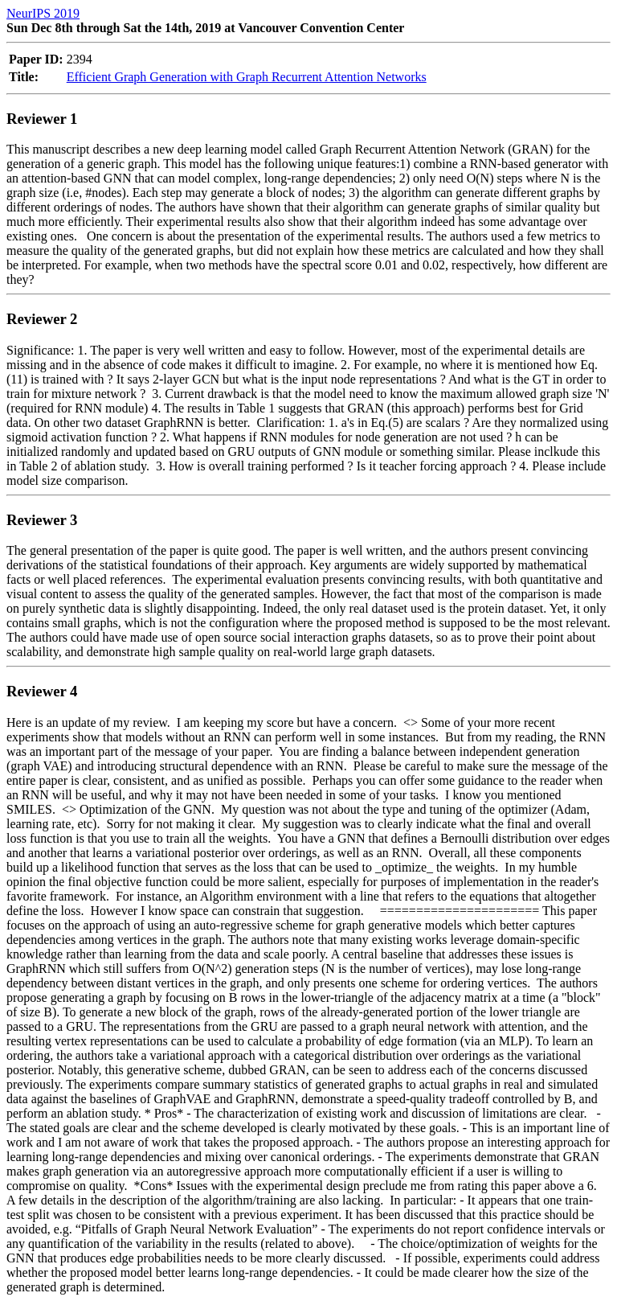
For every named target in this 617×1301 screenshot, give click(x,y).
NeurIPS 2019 (43, 13)
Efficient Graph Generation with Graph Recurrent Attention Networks (247, 77)
